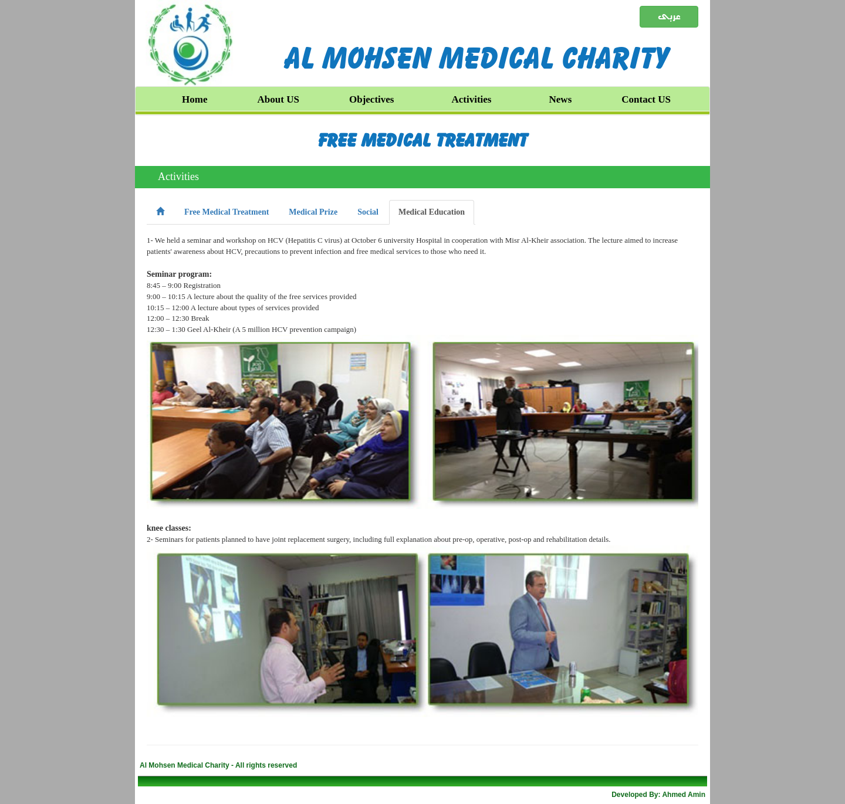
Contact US (646, 99)
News (560, 99)
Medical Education (431, 212)
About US (278, 99)
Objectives (371, 99)
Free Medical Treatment (423, 140)
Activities (472, 99)
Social (367, 212)
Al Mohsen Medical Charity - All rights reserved (218, 765)
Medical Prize (313, 212)
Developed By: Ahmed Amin (658, 795)
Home (194, 99)
